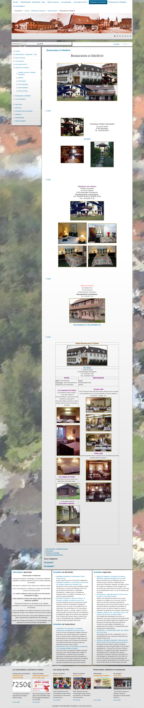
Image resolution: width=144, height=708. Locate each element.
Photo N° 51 (77, 675)
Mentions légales (20, 121)
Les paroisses (66, 2)
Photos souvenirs (59, 673)
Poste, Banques (23, 84)
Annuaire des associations (21, 673)
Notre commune (53, 2)
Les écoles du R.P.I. (81, 2)
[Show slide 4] (122, 36)
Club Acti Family (37, 673)
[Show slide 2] (117, 36)
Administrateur (19, 117)
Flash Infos (18, 104)
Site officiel (87, 139)
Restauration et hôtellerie (117, 2)
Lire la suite (16, 702)
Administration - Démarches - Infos (32, 2)
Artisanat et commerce (98, 2)
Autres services (23, 91)
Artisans (20, 78)
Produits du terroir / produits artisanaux (27, 73)
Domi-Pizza (49, 551)
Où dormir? (49, 562)
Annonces (18, 108)
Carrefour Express (101, 675)
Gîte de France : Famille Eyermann (57, 549)
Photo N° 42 (57, 675)
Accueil (15, 2)
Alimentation (22, 81)
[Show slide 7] (130, 36)
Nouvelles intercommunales (23, 111)
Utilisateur (18, 114)
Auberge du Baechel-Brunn (54, 555)
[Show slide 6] (128, 36)
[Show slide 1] (115, 36)
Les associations (19, 6)
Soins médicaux (23, 87)
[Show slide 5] (125, 36)
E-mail (48, 110)
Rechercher (15, 43)
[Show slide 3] (120, 36)
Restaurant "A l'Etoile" (53, 553)
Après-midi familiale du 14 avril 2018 (40, 677)
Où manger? (49, 566)
